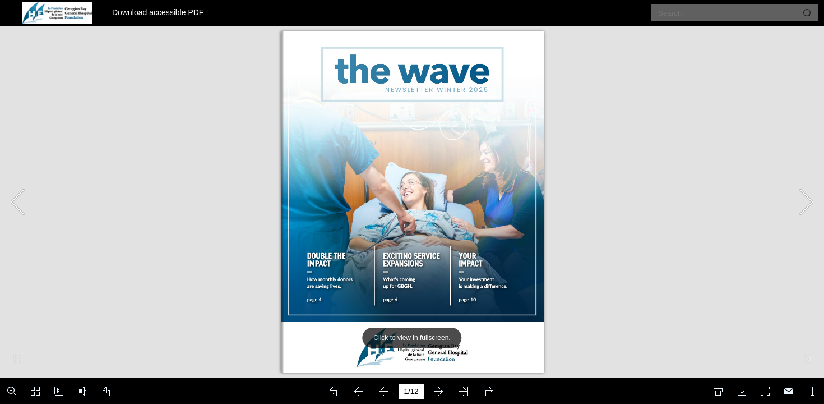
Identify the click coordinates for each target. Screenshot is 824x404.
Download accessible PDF (157, 12)
